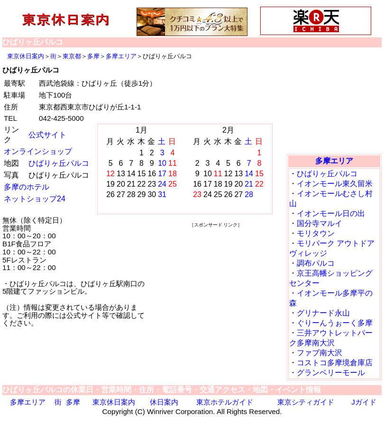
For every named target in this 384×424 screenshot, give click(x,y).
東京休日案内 (25, 56)
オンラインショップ (38, 151)
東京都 (72, 56)
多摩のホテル (26, 187)
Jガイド (363, 402)
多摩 (93, 56)
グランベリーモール (331, 373)
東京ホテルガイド (224, 402)
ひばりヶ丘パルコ (58, 163)
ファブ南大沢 (319, 353)
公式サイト (47, 135)
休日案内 (164, 402)
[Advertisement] (216, 288)
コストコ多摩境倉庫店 (335, 363)
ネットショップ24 (34, 199)
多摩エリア (121, 56)
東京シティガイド (305, 402)
